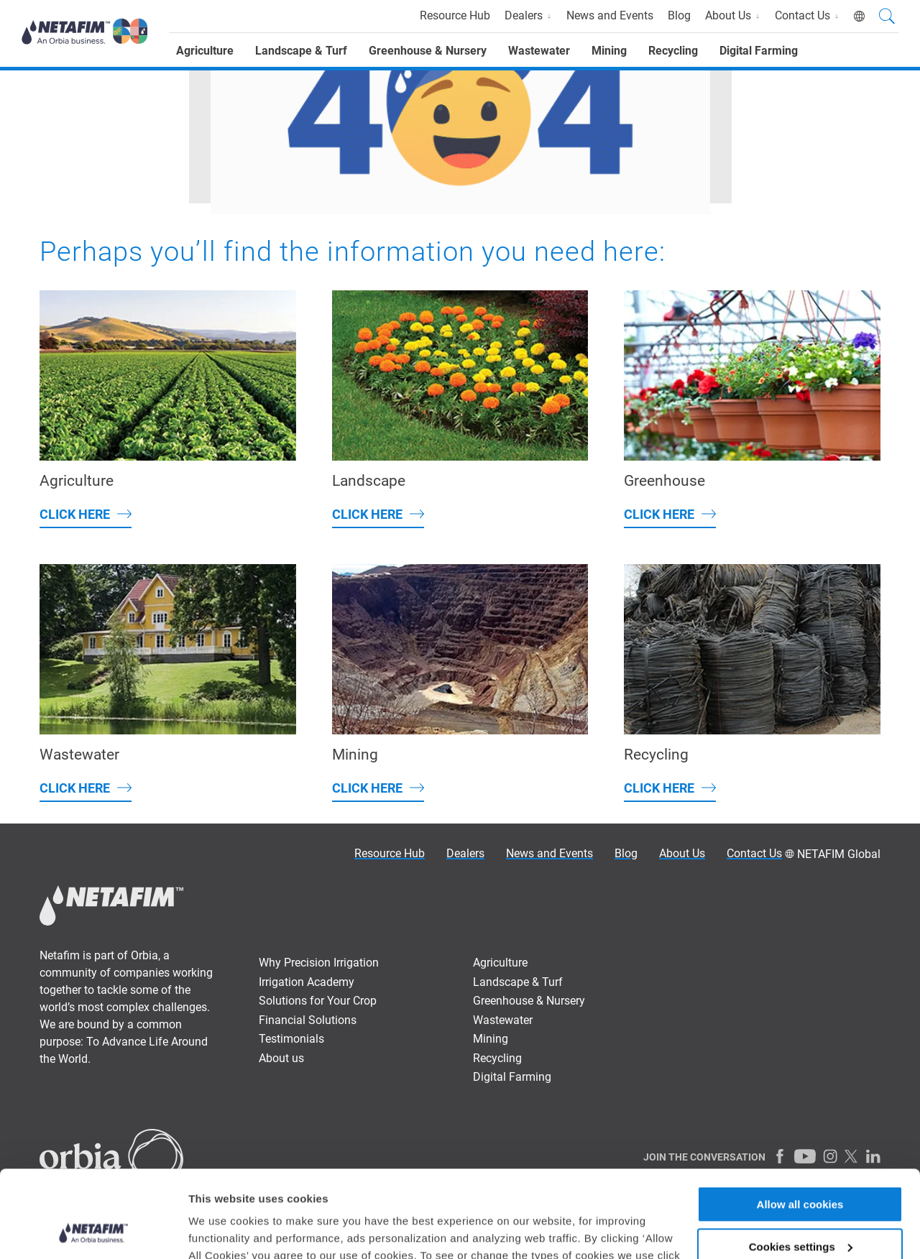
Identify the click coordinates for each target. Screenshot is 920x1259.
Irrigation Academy (306, 982)
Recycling (673, 50)
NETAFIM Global (838, 854)
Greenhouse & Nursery (428, 50)
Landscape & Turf (301, 50)
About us (281, 1058)
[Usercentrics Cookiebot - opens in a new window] (93, 1231)
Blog (679, 15)
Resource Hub (455, 15)
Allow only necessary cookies (800, 1207)
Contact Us (807, 15)
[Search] (886, 18)
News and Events (609, 15)
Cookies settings (800, 1165)
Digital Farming (758, 50)
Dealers (528, 15)
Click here (75, 514)
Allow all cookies (800, 1123)
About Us (732, 15)
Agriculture (205, 50)
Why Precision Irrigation (319, 962)
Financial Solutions (307, 1020)
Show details (221, 1231)
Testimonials (291, 1039)
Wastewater (539, 50)
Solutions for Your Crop (318, 1000)
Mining (609, 50)
